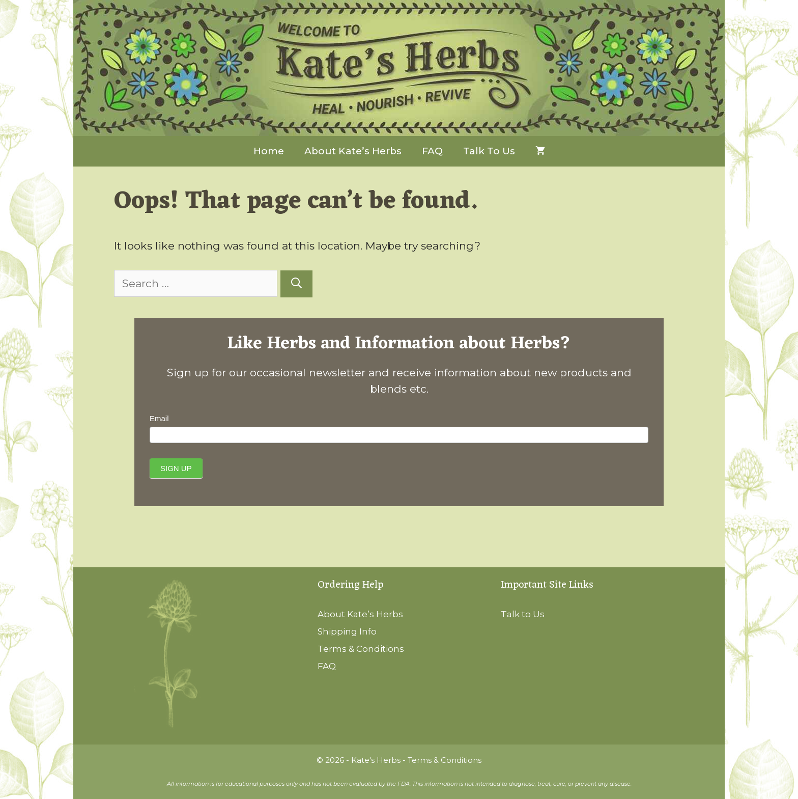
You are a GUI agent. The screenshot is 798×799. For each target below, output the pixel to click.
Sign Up (176, 468)
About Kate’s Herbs (353, 151)
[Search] (296, 284)
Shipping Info (347, 631)
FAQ (432, 151)
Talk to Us (489, 151)
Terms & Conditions (361, 649)
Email (159, 418)
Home (268, 151)
